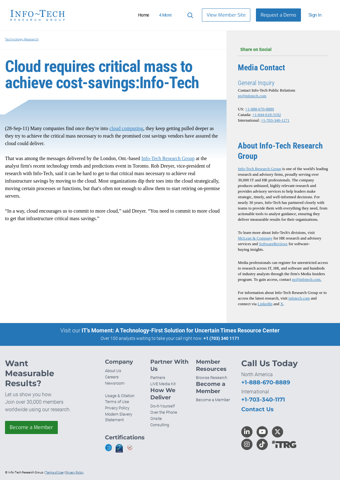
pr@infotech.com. (307, 279)
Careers (112, 377)
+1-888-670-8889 (259, 109)
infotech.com (299, 298)
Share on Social (283, 49)
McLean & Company (255, 238)
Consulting (159, 424)
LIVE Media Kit (163, 383)
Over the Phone (163, 412)
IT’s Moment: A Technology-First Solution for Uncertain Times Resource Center (181, 330)
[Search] (189, 15)
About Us (113, 370)
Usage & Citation (119, 395)
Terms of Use (117, 401)
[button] (317, 15)
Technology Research (22, 39)
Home (143, 15)
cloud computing (126, 128)
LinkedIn (265, 303)
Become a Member (31, 427)
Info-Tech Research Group (167, 158)
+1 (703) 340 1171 (221, 338)
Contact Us (257, 409)
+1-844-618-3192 (266, 114)
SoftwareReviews (273, 243)
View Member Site (226, 15)
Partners (157, 377)
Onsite (156, 418)
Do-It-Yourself (162, 406)
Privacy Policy (117, 408)
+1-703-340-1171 (275, 120)
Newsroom (115, 383)
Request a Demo (278, 15)
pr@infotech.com (252, 95)
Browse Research (211, 377)
